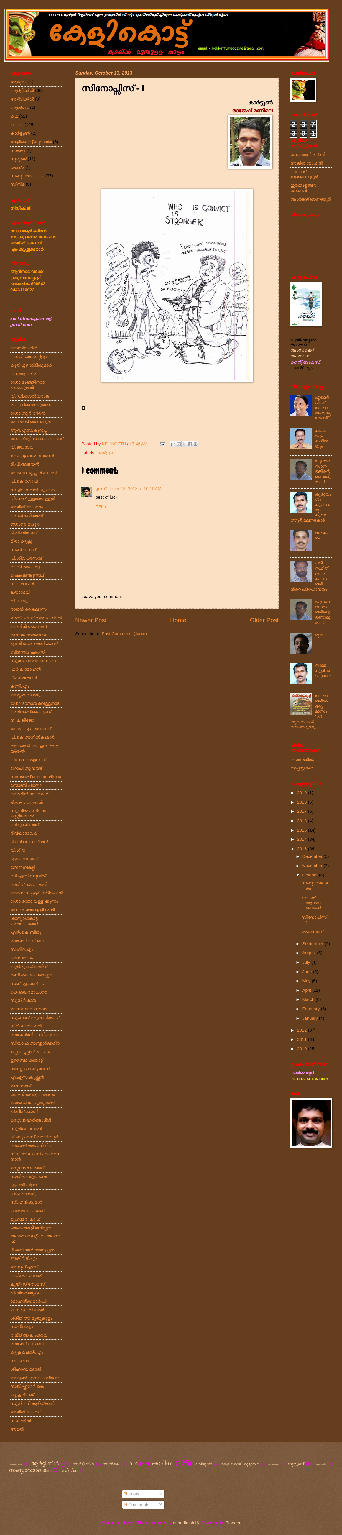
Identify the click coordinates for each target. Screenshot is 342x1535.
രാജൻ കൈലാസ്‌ (28, 609)
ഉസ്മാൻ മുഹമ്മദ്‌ (26, 1167)
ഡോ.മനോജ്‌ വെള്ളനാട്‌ (35, 703)
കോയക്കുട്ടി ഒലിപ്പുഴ (30, 1227)
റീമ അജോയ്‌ (23, 677)
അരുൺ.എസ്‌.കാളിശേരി (35, 1377)
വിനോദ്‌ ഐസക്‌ (27, 759)
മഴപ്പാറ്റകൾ (301, 768)
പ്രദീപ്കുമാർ (24, 1111)
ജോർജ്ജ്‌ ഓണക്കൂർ (30, 421)
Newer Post (90, 620)
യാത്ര (17, 167)
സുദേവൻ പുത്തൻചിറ (33, 660)
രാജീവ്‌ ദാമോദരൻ (28, 884)
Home (178, 620)
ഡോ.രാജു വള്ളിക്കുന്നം (34, 901)
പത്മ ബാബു (22, 1193)
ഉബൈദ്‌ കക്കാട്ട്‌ (26, 1060)
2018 (302, 802)
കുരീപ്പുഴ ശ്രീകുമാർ (31, 365)
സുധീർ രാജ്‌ (23, 1000)
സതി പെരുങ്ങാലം (28, 1176)
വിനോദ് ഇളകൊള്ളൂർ (304, 174)
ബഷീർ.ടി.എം (23, 1258)
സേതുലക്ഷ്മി (22, 867)
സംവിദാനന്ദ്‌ (23, 549)
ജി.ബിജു (18, 600)
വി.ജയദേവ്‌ (21, 447)
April (307, 990)
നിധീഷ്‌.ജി (20, 1420)
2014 (302, 839)
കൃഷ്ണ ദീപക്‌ (22, 1395)
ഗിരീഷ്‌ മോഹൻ (26, 1026)
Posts (131, 1494)
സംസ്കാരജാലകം (27, 175)
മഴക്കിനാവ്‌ (312, 931)
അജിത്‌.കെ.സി (25, 1412)
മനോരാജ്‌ (20, 1085)
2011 (302, 1039)
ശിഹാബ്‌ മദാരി (25, 1369)
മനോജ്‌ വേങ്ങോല (28, 635)
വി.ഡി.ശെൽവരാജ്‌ (29, 396)
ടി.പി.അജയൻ (24, 464)
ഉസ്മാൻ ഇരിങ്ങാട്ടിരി (30, 1120)
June (307, 971)
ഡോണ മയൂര (24, 524)
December (312, 856)
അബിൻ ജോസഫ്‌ (28, 626)
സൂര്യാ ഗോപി (26, 1128)
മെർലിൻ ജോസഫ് (29, 794)
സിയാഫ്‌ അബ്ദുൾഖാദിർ (35, 1043)
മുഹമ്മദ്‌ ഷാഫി (25, 1219)
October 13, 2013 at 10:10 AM (132, 488)
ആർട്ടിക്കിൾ (22, 99)
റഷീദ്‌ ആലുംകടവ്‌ (28, 1335)
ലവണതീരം (302, 759)
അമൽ (17, 1429)
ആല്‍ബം (19, 107)
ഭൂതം (320, 635)
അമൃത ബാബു (25, 694)
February (311, 1009)
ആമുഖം (18, 82)
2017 (302, 811)
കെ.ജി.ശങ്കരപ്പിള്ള (28, 356)
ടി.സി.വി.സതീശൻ (29, 841)
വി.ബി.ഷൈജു (25, 566)
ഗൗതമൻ (19, 1360)
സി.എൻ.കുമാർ (26, 1202)
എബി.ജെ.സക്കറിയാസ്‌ (34, 643)
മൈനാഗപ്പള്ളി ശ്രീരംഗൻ (36, 893)
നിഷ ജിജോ (22, 720)
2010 (302, 1048)
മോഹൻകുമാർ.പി (28, 1301)
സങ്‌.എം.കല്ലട (27, 983)
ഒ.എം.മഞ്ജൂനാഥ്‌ (27, 575)
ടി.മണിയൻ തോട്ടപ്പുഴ (32, 1249)
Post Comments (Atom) (124, 633)
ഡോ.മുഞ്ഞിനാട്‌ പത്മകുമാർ (27, 385)
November (312, 865)
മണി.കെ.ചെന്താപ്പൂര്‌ (31, 975)
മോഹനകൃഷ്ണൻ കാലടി (33, 472)
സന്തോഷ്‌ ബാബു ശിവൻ (35, 776)
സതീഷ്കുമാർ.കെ (27, 1386)
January (310, 1018)
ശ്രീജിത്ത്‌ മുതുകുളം (31, 1318)
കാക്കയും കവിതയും (321, 438)
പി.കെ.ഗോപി (24, 481)
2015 (302, 830)
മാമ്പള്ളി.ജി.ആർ (27, 1309)
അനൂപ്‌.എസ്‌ (23, 1267)
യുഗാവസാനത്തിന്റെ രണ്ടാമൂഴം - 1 (323, 471)
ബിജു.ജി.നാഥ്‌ (24, 824)
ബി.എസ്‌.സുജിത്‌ (28, 876)
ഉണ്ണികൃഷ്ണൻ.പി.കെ (30, 1051)
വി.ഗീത (17, 850)
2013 (302, 848)
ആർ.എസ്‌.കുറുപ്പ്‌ (28, 430)
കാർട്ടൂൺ (106, 452)
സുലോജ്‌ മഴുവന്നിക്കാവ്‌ (34, 1017)
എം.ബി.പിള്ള (23, 1185)
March (308, 999)
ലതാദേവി (20, 592)
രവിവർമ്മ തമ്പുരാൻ (30, 404)
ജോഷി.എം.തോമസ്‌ (30, 728)
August (309, 952)
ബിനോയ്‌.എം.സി (27, 652)
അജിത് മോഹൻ (26, 507)
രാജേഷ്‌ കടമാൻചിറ (30, 1145)
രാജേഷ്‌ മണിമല (26, 940)
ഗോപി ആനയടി (26, 768)
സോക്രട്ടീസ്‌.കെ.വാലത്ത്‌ (36, 438)
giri (99, 488)
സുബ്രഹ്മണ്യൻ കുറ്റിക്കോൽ (28, 813)
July (306, 962)
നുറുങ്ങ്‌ (18, 159)
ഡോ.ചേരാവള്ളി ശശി (32, 909)
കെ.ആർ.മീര (23, 373)
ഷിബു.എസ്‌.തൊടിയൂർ (34, 1137)
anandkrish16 (186, 1523)
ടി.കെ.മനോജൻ (26, 802)
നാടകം (17, 150)
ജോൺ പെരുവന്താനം (32, 1094)
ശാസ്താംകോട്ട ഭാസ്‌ (30, 1068)
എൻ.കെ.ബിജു (25, 932)
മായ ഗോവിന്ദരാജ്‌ (28, 1009)
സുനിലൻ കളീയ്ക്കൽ (32, 1403)
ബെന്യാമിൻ (23, 348)
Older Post (264, 620)
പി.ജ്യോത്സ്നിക (25, 1292)
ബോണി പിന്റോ (25, 785)
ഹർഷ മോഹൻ (25, 669)
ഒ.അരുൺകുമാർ (27, 1210)
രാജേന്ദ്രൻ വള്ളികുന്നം (34, 1034)
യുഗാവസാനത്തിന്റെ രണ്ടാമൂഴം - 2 (323, 612)
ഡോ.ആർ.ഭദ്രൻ (27, 413)
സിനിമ (17, 184)
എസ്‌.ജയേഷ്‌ (23, 858)
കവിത (16, 124)
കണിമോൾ (21, 958)
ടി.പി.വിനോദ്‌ (23, 532)
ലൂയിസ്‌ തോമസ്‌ (27, 1284)
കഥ (14, 116)
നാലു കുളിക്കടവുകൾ (323, 670)
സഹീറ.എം (21, 949)
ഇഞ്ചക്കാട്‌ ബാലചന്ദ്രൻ (36, 617)
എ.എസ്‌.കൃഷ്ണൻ (27, 1077)
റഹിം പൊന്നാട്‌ (25, 1275)
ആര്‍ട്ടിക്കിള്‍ (22, 90)
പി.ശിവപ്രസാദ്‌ (26, 558)
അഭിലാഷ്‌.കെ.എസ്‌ (30, 711)
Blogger (233, 1523)
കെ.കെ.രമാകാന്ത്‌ (28, 992)
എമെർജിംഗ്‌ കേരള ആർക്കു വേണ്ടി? (323, 408)
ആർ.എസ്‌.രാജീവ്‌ (28, 966)
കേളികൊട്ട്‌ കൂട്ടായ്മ (31, 141)
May (307, 981)
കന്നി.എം (19, 686)
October (310, 875)
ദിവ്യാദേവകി (24, 833)
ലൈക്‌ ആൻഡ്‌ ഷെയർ (311, 902)
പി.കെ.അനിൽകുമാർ (32, 737)
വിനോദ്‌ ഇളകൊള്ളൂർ (32, 498)
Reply (101, 505)
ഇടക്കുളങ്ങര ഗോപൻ (32, 455)
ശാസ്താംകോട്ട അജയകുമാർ (24, 921)
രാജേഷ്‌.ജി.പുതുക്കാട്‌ (32, 1103)
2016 (302, 820)
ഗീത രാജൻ (22, 583)
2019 (302, 792)
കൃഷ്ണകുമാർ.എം (26, 1352)
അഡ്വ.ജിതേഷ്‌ (26, 515)
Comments (136, 1504)
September (313, 943)
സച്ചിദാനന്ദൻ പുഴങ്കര (32, 489)
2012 (302, 1030)
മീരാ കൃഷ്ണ (20, 541)
